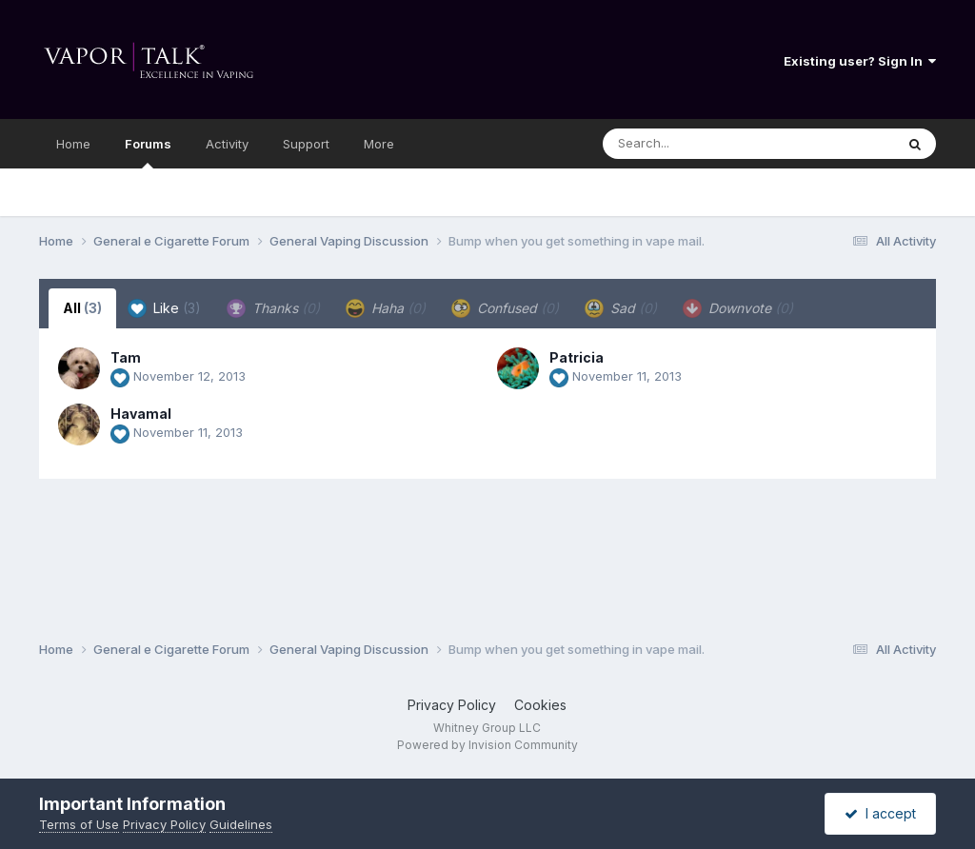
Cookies (540, 705)
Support (306, 143)
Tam (125, 357)
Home (73, 143)
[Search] (696, 143)
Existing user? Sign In (860, 61)
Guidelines (240, 824)
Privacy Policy (452, 705)
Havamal (140, 413)
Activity (227, 143)
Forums (148, 152)
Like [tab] (164, 308)
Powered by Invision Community (487, 745)
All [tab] (82, 308)
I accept (880, 813)
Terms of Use (79, 824)
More (379, 143)
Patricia (576, 357)
